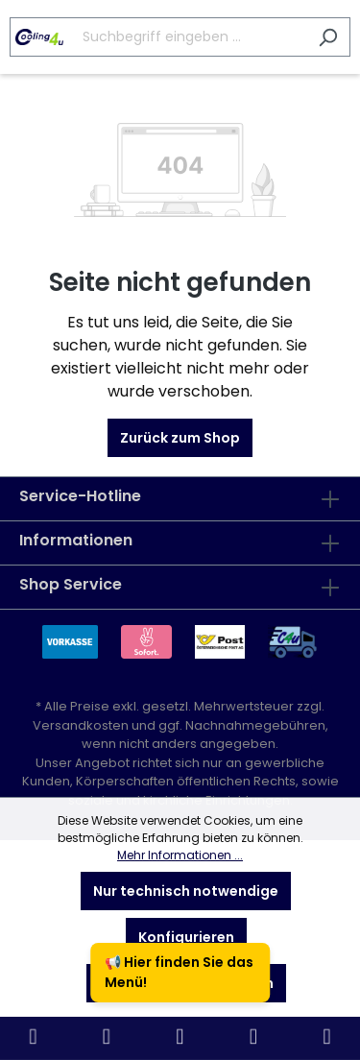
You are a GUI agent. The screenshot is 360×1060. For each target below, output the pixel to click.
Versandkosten (81, 725)
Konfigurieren (186, 937)
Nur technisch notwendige (185, 891)
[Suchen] (327, 37)
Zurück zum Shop (180, 437)
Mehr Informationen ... (180, 855)
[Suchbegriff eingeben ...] (158, 37)
